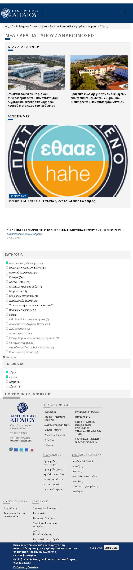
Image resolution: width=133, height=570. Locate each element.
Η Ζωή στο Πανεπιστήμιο (31, 26)
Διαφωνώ (111, 547)
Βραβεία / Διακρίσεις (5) (22, 310)
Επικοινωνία (39, 513)
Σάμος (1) (14, 386)
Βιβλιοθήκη (50, 411)
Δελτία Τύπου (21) (19, 282)
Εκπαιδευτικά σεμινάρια (85, 476)
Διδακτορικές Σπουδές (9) (23, 300)
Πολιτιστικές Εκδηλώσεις (85, 486)
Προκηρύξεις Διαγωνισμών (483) (27, 267)
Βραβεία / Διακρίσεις (54, 474)
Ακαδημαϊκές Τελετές (83, 461)
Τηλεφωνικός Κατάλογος (45, 508)
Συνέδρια (78, 491)
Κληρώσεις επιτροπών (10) (24, 296)
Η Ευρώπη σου (82, 416)
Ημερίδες (77, 481)
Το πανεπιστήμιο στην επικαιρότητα (15, 515)
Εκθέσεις (77, 471)
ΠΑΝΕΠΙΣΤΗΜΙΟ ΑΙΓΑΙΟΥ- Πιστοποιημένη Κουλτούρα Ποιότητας (51, 201)
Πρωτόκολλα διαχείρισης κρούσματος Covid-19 (87, 440)
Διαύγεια (49, 440)
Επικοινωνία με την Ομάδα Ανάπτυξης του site (46, 541)
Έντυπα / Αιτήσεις (53, 429)
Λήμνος (92, 26)
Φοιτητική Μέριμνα (53, 489)
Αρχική (9, 26)
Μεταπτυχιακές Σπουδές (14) (25, 286)
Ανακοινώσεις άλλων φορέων (67, 26)
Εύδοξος (49, 445)
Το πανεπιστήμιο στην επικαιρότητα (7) (31, 305)
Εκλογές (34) (16, 277)
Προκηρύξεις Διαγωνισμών (50, 463)
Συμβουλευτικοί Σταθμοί (57, 424)
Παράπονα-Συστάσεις (44, 518)
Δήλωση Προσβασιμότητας (42, 533)
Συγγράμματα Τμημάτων (87, 411)
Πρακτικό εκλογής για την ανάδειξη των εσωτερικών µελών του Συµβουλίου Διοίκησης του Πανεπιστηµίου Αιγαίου (98, 98)
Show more (9, 357)
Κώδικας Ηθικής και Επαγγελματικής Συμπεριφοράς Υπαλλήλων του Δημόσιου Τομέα (88, 427)
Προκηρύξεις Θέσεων (54, 469)
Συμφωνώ (96, 547)
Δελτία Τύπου (11, 508)
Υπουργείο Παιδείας (55, 435)
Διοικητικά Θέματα (53, 479)
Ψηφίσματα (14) (18, 291)
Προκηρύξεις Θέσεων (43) (23, 272)
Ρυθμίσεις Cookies (25, 567)
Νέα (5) (13, 314)
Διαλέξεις (78, 466)
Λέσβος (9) (15, 381)
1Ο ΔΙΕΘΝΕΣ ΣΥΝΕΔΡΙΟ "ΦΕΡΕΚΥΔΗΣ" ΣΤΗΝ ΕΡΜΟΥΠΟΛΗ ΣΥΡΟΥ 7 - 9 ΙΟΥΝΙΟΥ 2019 (64, 230)
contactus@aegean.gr (21, 441)
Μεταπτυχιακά (51, 484)
